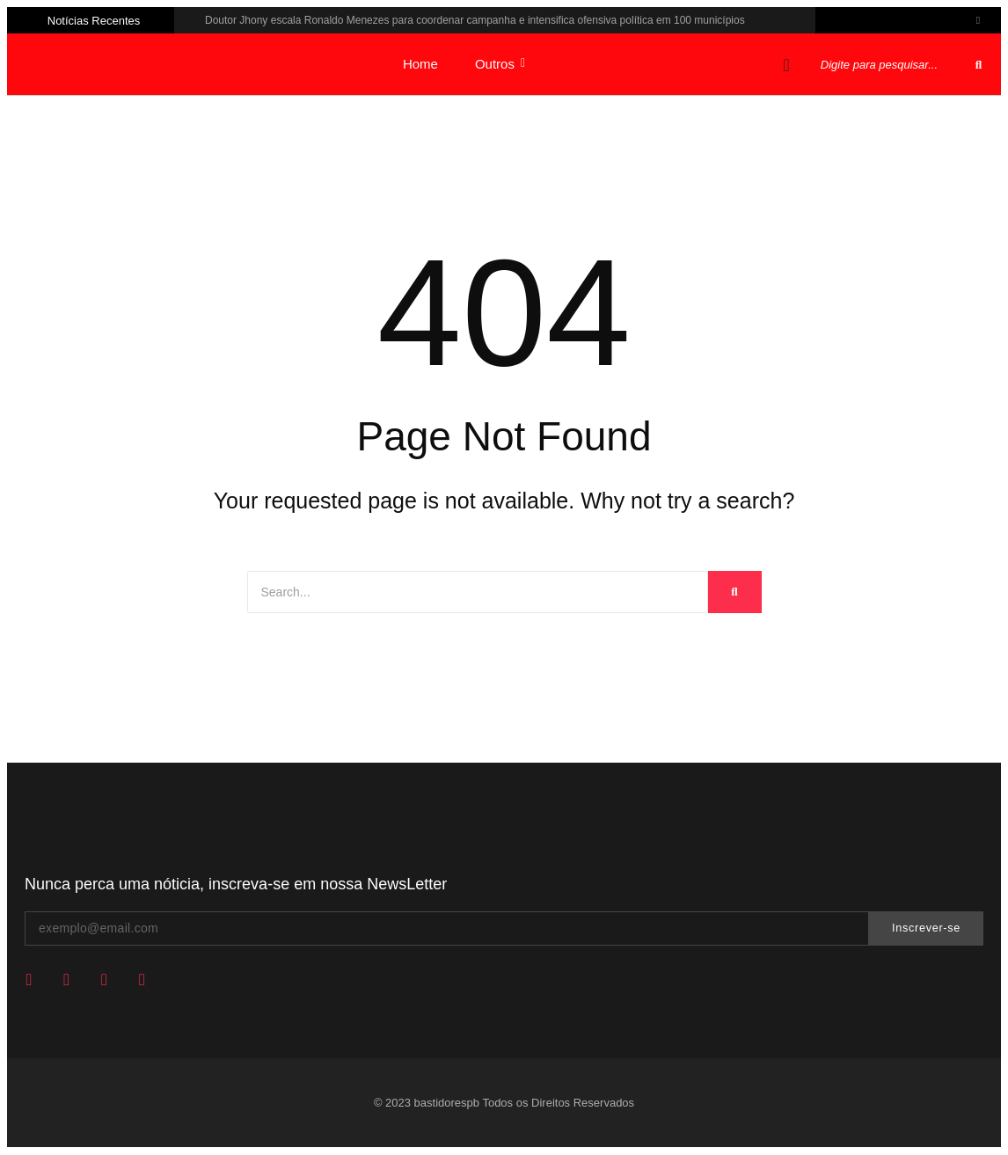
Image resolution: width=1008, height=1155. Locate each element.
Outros (500, 63)
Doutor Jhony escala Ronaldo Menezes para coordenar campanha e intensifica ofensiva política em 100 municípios (475, 20)
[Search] (477, 592)
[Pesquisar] (894, 65)
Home (420, 63)
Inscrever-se (926, 928)
